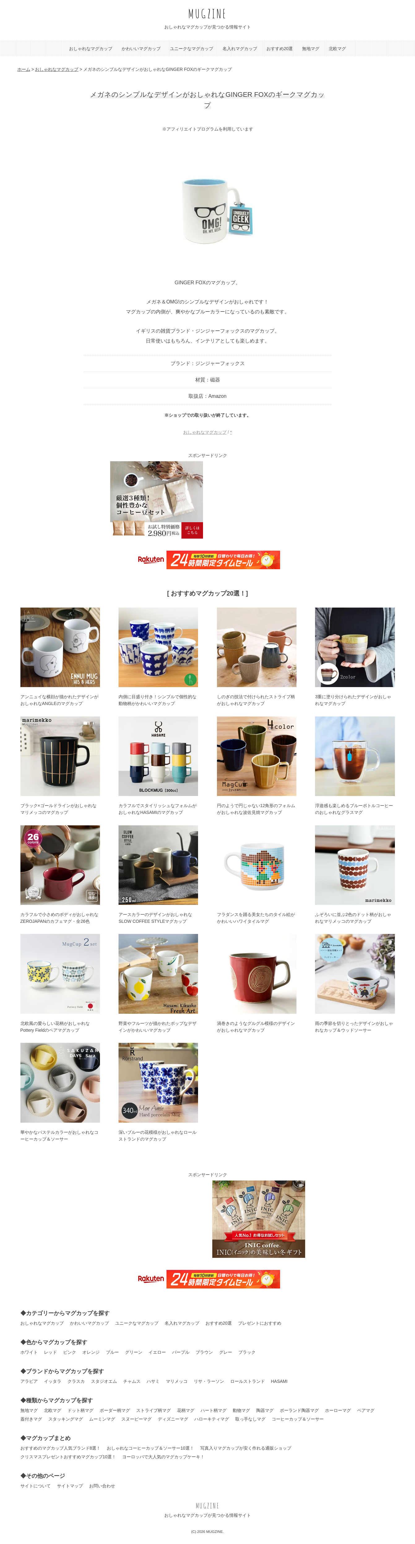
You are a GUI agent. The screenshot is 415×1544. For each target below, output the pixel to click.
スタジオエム (104, 1381)
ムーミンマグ (102, 1419)
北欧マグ (337, 48)
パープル (180, 1352)
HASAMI (279, 1381)
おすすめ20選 (279, 48)
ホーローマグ (338, 1410)
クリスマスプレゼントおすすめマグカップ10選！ (68, 1456)
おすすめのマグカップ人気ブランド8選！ (60, 1448)
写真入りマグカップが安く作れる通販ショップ (245, 1448)
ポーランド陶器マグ (299, 1410)
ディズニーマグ (173, 1419)
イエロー (157, 1352)
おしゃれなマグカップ (90, 48)
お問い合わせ (102, 1485)
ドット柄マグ (80, 1410)
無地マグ (310, 48)
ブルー (112, 1352)
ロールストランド (247, 1381)
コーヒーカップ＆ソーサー (298, 1419)
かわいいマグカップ (141, 48)
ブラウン (204, 1352)
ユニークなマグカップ (191, 48)
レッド (50, 1352)
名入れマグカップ (240, 48)
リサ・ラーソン (209, 1381)
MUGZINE (207, 13)
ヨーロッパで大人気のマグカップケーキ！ (163, 1456)
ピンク (69, 1352)
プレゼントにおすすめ (259, 1323)
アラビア (29, 1381)
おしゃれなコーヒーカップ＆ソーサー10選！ (150, 1448)
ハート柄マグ (214, 1410)
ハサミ (153, 1381)
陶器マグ (265, 1410)
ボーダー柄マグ (115, 1410)
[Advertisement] (258, 500)
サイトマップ (70, 1485)
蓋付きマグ (31, 1419)
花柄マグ (185, 1410)
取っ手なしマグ (250, 1419)
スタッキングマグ (65, 1419)
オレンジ (91, 1352)
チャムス (131, 1381)
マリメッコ (177, 1381)
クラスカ (76, 1381)
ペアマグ (365, 1410)
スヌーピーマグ (136, 1419)
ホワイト (29, 1352)
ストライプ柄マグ (153, 1410)
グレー (225, 1352)
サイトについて (35, 1485)
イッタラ (52, 1381)
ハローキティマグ (211, 1419)
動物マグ (241, 1410)
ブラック (247, 1352)
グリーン (133, 1352)
